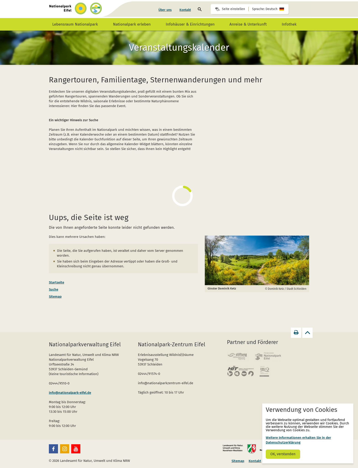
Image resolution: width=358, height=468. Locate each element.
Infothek (289, 24)
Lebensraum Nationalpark (75, 24)
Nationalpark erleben (132, 24)
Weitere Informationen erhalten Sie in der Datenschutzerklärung (298, 440)
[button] (53, 448)
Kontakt (185, 10)
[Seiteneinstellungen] (250, 9)
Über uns (165, 10)
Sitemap (55, 296)
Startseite (56, 282)
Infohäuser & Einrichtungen (190, 24)
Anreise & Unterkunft (248, 24)
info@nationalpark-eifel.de (70, 393)
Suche (53, 289)
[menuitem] (165, 10)
